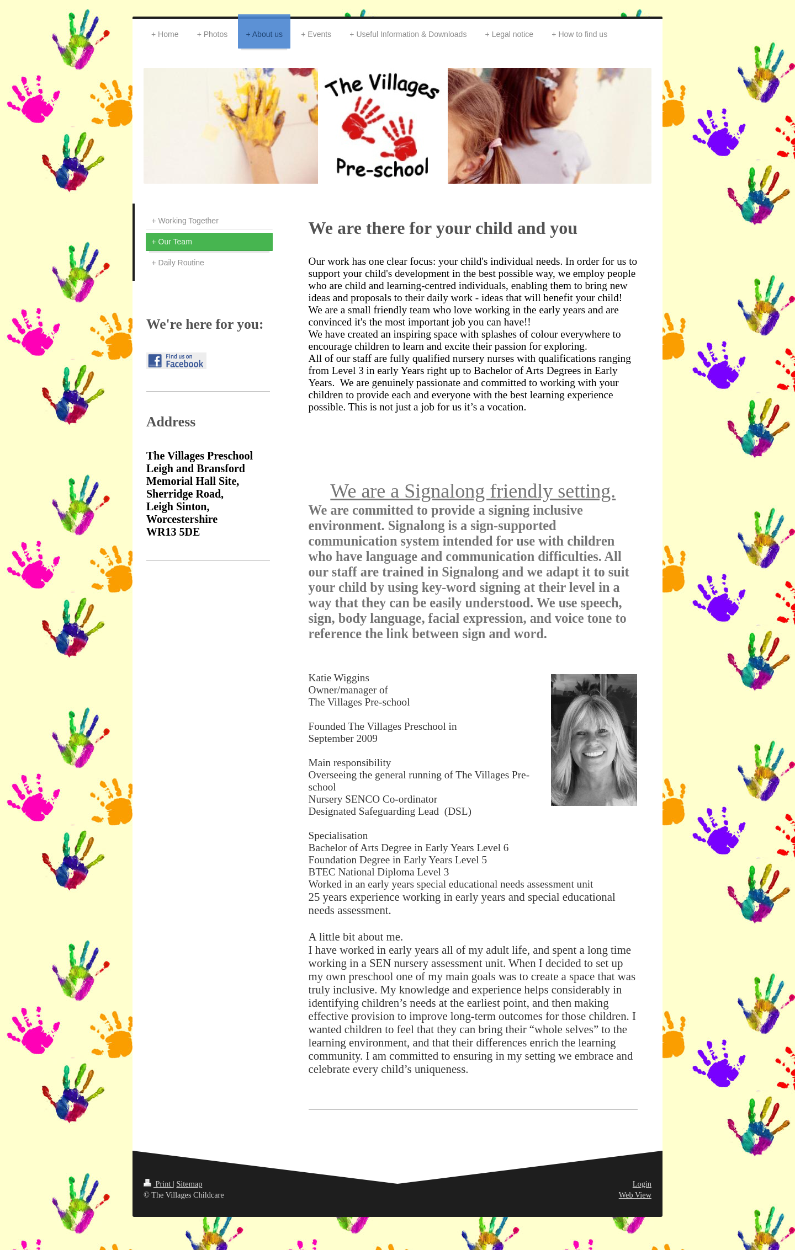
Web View (635, 1194)
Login (642, 1183)
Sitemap (189, 1183)
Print (158, 1183)
